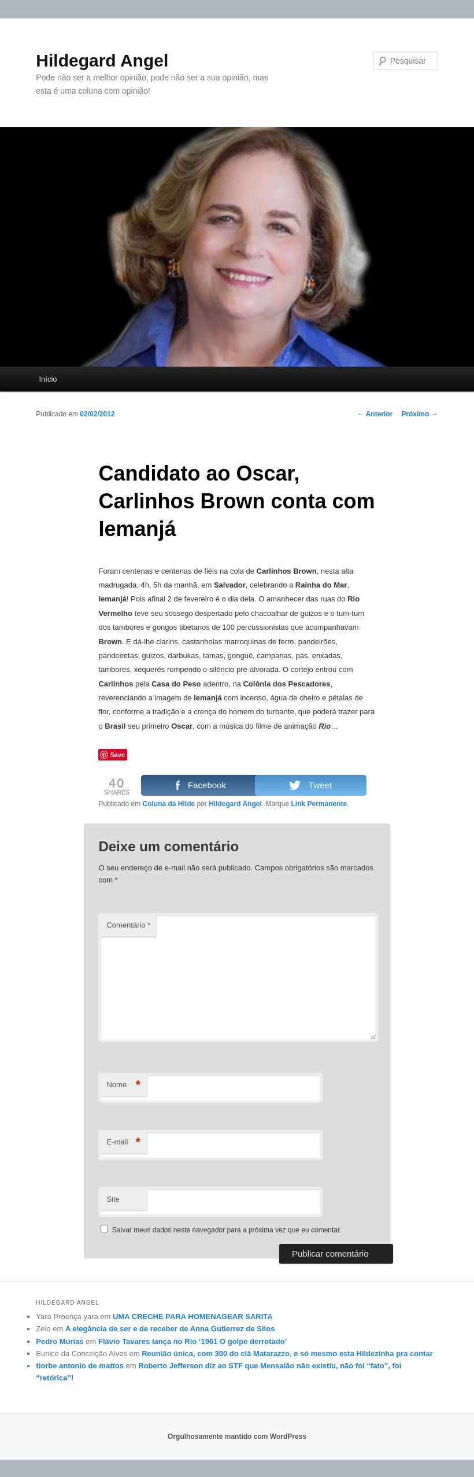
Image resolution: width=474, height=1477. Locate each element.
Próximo (419, 414)
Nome (123, 1085)
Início (48, 379)
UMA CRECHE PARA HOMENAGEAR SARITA (193, 1316)
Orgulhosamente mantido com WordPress (237, 1436)
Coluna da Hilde (168, 804)
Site (112, 1199)
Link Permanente (319, 804)
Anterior (375, 414)
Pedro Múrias (59, 1341)
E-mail (123, 1142)
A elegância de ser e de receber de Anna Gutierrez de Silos (170, 1328)
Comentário (128, 925)
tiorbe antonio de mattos (80, 1365)
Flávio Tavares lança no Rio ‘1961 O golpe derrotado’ (192, 1341)
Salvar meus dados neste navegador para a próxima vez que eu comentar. (227, 1230)
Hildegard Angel (102, 60)
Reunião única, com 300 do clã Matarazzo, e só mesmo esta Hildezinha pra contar (287, 1353)
